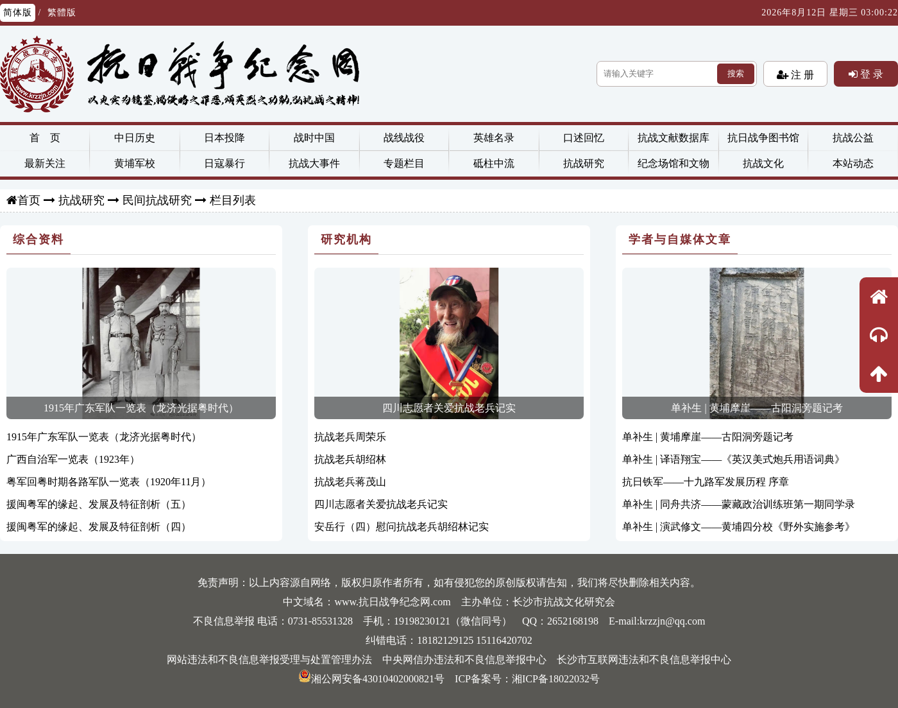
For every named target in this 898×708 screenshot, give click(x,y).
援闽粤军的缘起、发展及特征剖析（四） (98, 526)
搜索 (735, 73)
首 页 (45, 137)
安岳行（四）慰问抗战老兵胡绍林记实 (401, 526)
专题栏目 (404, 163)
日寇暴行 (224, 163)
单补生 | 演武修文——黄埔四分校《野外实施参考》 (738, 526)
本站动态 (853, 163)
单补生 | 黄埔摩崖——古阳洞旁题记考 (756, 407)
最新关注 (44, 163)
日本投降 (224, 137)
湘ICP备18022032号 (556, 678)
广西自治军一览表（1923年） (73, 459)
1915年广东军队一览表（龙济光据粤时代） (141, 407)
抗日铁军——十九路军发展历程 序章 (705, 481)
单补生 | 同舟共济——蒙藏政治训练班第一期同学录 (738, 504)
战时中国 (314, 137)
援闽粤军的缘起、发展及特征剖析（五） (98, 504)
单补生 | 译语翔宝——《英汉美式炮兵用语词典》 (733, 459)
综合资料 (38, 239)
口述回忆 (583, 137)
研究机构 (346, 239)
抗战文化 (763, 163)
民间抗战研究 (157, 200)
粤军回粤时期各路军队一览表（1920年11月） (108, 481)
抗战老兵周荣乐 (350, 436)
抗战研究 (583, 163)
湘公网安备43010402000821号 (371, 678)
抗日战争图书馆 (763, 137)
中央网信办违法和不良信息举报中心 (464, 659)
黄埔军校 (134, 163)
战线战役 (404, 137)
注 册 (801, 74)
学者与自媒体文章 (680, 239)
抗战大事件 (314, 163)
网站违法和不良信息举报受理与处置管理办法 (269, 659)
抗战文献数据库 (673, 137)
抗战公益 (853, 137)
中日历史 (134, 137)
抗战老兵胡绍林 (350, 459)
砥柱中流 (493, 163)
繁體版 (61, 12)
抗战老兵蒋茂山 (350, 481)
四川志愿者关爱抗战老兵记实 (449, 407)
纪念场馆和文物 (673, 163)
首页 (28, 200)
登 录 (870, 74)
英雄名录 (493, 137)
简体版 (17, 12)
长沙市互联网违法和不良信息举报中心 (644, 659)
